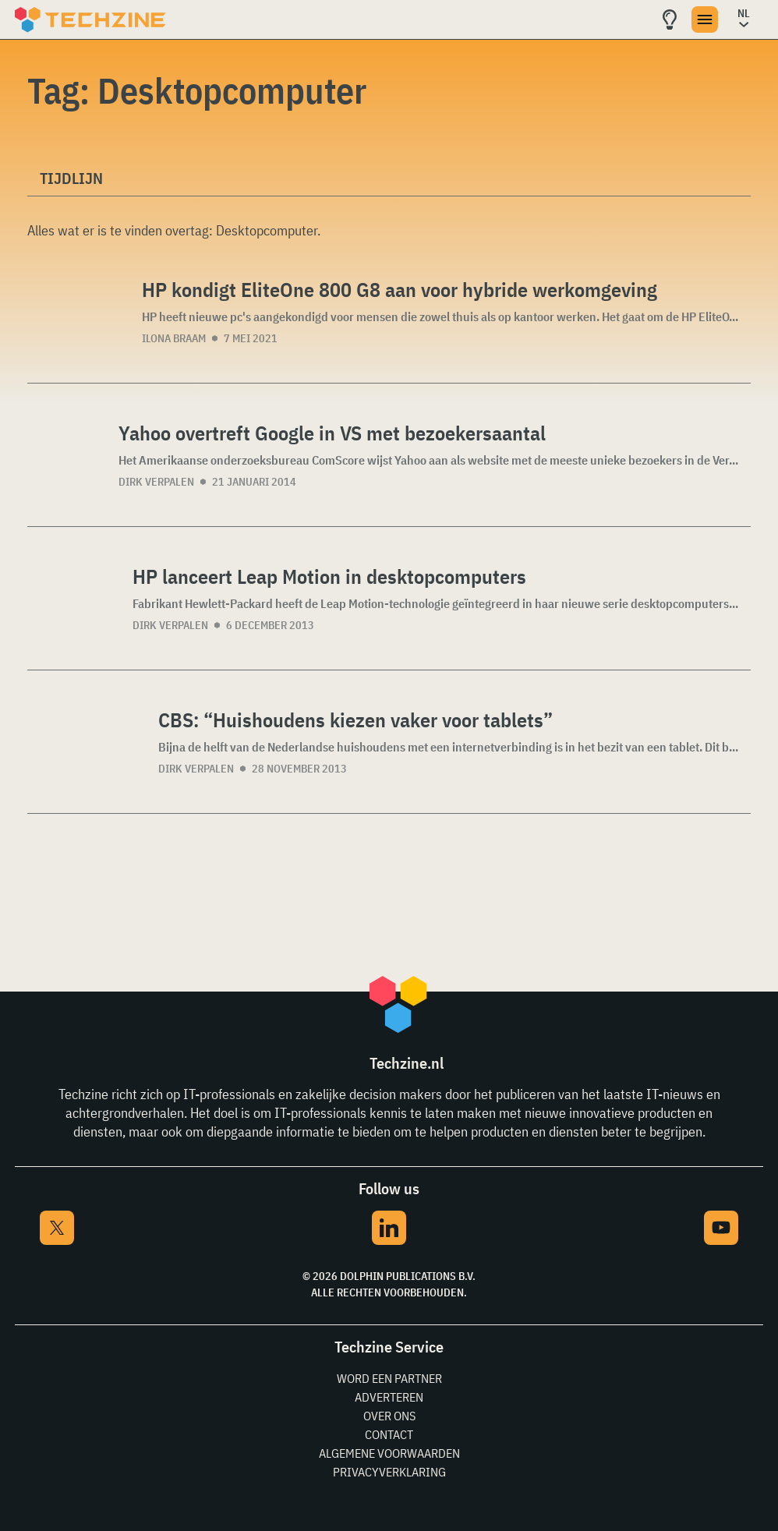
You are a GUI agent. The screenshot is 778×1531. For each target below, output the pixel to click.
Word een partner (389, 1378)
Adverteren (389, 1397)
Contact (389, 1434)
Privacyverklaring (389, 1472)
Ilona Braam (174, 338)
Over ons (389, 1415)
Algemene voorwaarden (389, 1453)
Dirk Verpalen (156, 482)
